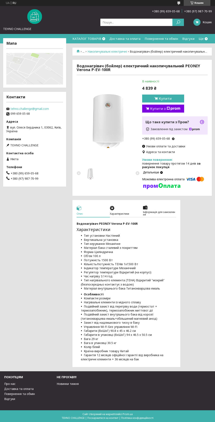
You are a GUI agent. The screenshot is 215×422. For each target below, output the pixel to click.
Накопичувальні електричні (107, 51)
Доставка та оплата (124, 38)
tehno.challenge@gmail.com (29, 109)
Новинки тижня (68, 384)
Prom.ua (128, 414)
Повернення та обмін (161, 38)
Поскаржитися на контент (102, 418)
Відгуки (188, 38)
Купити (165, 98)
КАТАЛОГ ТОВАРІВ (86, 38)
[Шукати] (178, 22)
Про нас (10, 384)
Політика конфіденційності (137, 418)
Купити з (165, 108)
